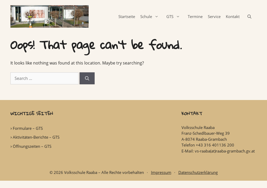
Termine (195, 16)
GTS (175, 16)
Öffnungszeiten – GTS (32, 146)
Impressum (161, 172)
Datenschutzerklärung (198, 172)
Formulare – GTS (28, 128)
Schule (152, 16)
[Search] (87, 78)
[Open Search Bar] (249, 16)
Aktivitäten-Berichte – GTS (36, 137)
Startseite (126, 16)
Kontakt (233, 16)
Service (214, 16)
